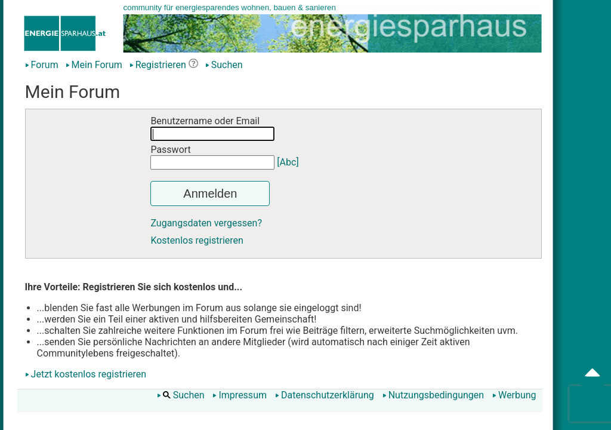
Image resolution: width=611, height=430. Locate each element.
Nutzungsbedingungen (433, 395)
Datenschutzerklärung (324, 395)
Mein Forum (94, 64)
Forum (41, 64)
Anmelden (210, 193)
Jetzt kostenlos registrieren (89, 374)
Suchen (224, 64)
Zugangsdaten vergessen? (206, 223)
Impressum (239, 395)
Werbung (514, 395)
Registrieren (157, 64)
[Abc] (287, 162)
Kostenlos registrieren (196, 240)
